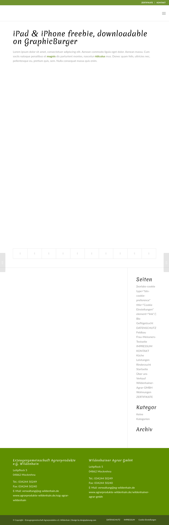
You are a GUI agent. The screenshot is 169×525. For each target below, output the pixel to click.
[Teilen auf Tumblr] (106, 253)
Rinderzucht (143, 364)
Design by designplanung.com (83, 520)
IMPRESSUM (144, 346)
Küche (140, 355)
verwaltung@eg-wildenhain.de (40, 490)
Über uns (141, 373)
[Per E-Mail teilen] (149, 253)
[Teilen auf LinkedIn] (92, 253)
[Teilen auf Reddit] (134, 253)
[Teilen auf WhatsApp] (63, 253)
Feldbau (141, 332)
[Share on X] (49, 253)
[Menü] (164, 13)
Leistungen (143, 359)
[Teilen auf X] (35, 253)
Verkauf (141, 378)
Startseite (142, 369)
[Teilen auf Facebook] (20, 253)
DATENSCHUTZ (146, 327)
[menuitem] (147, 2)
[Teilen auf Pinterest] (77, 253)
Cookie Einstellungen (147, 520)
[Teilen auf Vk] (120, 253)
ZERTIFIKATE (147, 2)
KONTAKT (161, 2)
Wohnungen (143, 392)
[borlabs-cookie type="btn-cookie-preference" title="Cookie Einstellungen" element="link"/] (146, 300)
